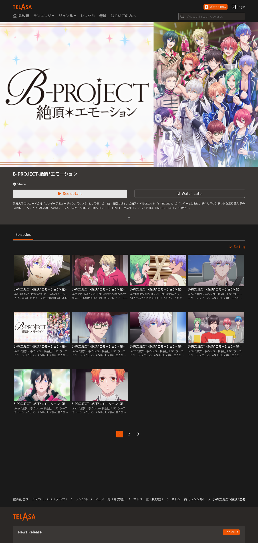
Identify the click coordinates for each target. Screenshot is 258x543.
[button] (216, 7)
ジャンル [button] (81, 499)
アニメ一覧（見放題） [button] (110, 499)
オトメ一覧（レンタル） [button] (188, 499)
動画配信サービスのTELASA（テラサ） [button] (40, 499)
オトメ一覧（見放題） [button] (148, 499)
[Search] (211, 16)
